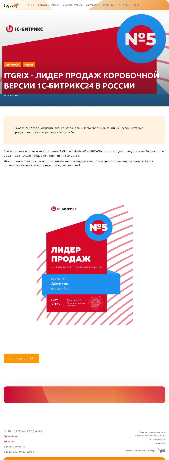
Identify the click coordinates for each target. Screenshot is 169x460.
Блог (136, 5)
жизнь (29, 64)
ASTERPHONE (92, 5)
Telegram (9, 441)
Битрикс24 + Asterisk (48, 5)
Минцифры (160, 443)
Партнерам (124, 5)
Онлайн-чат (11, 436)
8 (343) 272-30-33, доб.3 (19, 451)
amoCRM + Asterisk (72, 5)
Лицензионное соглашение (152, 432)
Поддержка (109, 5)
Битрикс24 (12, 64)
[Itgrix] (12, 5)
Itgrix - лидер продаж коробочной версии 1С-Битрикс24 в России (81, 80)
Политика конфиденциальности (150, 435)
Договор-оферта (157, 439)
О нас (31, 5)
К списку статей (21, 358)
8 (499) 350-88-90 (15, 446)
